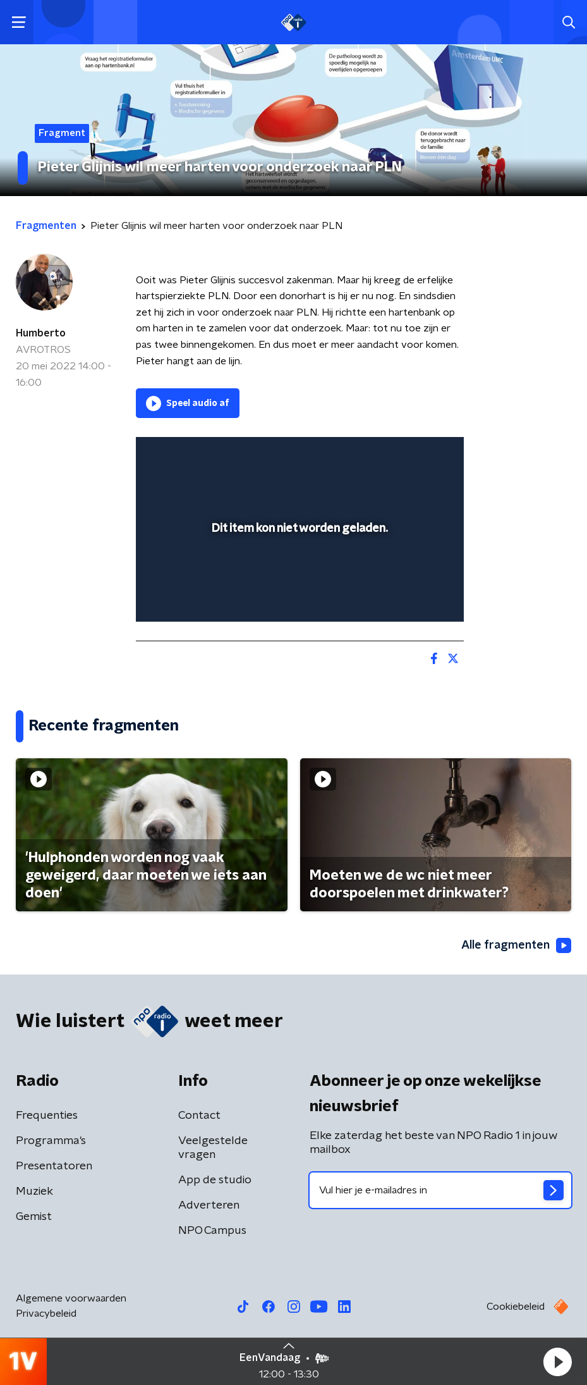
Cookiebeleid (516, 1307)
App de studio (214, 1180)
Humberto (41, 333)
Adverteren (208, 1205)
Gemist (34, 1216)
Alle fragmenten (516, 945)
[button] (557, 1361)
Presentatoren (54, 1166)
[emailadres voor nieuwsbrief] (441, 1190)
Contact (199, 1115)
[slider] (298, 599)
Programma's (51, 1141)
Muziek (34, 1191)
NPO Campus (212, 1230)
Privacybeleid (46, 1313)
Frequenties (47, 1115)
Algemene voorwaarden (71, 1298)
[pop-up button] (395, 454)
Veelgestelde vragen (213, 1147)
